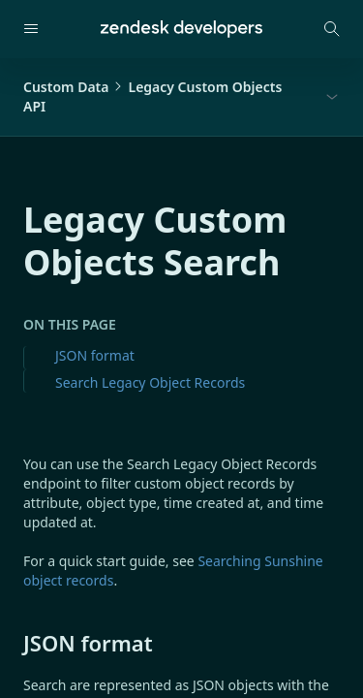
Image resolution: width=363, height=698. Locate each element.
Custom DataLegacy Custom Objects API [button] (152, 96)
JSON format (95, 355)
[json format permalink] (13, 642)
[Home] (181, 29)
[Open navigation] (31, 29)
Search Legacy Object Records (150, 382)
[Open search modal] (332, 29)
